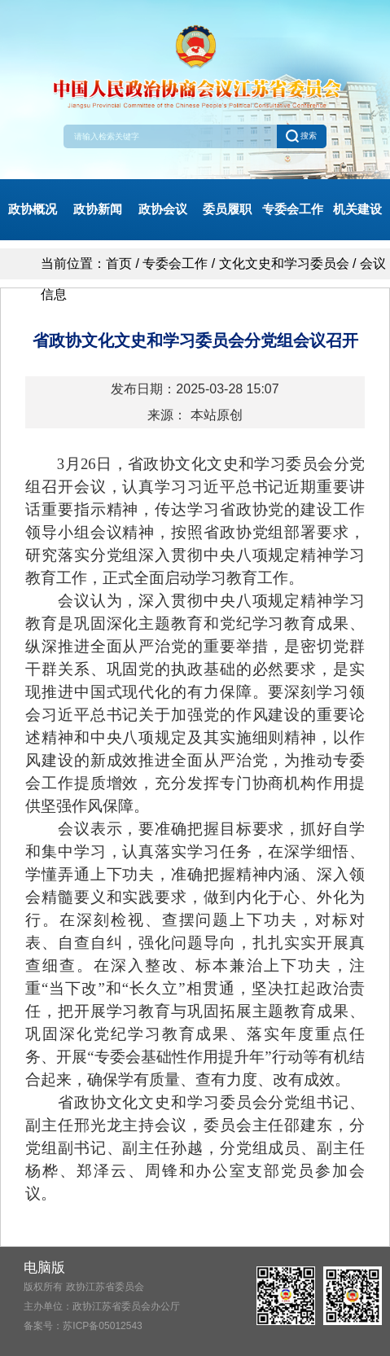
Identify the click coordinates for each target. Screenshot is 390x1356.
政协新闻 (97, 209)
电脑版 (44, 1267)
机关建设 (357, 209)
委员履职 (227, 209)
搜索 (301, 135)
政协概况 (32, 209)
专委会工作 (292, 209)
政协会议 (162, 209)
